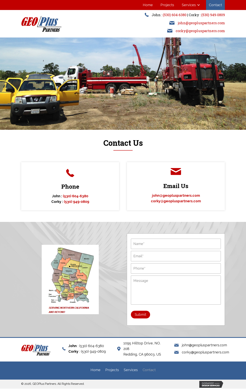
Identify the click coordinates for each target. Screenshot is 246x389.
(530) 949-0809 (213, 14)
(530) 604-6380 (174, 14)
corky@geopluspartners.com (200, 30)
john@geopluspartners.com (201, 23)
